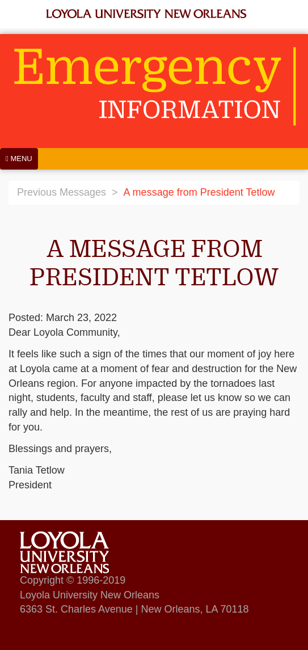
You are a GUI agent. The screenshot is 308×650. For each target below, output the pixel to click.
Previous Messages (61, 192)
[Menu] (19, 159)
